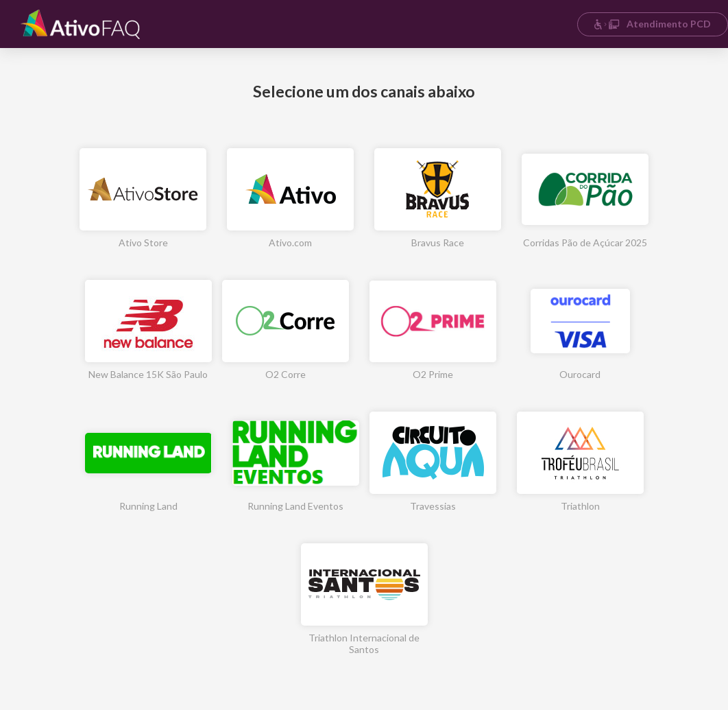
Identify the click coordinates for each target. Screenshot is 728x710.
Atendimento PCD (652, 23)
